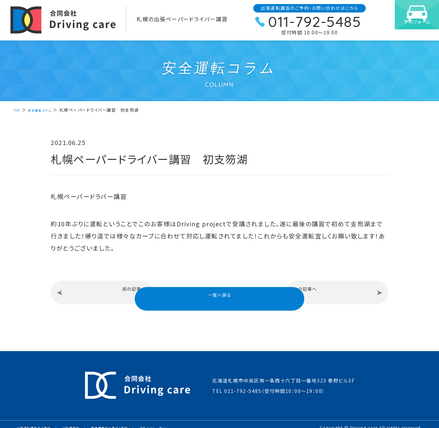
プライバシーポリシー (191, 421)
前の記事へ (105, 291)
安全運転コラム (46, 110)
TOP (18, 110)
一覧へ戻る (219, 291)
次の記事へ (333, 291)
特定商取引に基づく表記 (133, 421)
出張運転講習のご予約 (39, 421)
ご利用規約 (85, 421)
